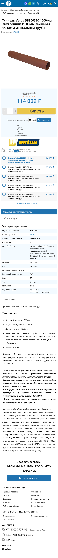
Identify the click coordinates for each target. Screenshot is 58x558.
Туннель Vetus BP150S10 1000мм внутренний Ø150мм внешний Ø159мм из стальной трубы (23, 178)
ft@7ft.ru (10, 540)
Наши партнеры (38, 502)
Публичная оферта (11, 506)
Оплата (6, 495)
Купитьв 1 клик (20, 128)
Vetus (32, 234)
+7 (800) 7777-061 (17, 529)
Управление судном (39, 516)
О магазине (36, 492)
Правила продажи (10, 492)
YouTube (7, 549)
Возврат (6, 502)
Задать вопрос (29, 478)
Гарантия (35, 495)
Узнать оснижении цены (21, 134)
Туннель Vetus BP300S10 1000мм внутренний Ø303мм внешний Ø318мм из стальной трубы (21, 160)
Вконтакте (8, 545)
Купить (36, 111)
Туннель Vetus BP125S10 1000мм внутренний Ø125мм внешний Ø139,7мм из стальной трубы (24, 196)
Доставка (7, 499)
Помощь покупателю (40, 499)
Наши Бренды (37, 506)
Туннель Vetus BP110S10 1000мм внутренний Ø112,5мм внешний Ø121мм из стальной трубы (24, 187)
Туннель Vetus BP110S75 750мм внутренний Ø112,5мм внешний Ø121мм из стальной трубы (24, 169)
